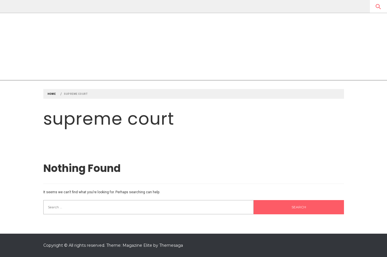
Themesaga (171, 245)
